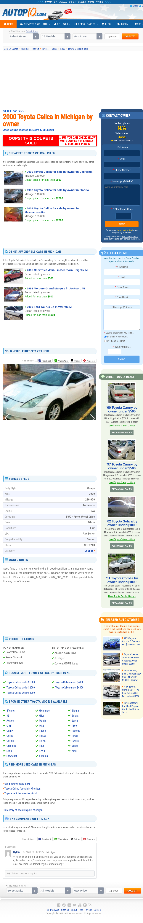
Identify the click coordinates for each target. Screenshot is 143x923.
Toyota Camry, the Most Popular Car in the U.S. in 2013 (131, 705)
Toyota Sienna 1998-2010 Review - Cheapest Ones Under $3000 (131, 659)
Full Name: (122, 147)
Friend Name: (122, 287)
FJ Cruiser (12, 755)
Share (135, 5)
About (74, 909)
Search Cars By (85, 24)
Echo (9, 750)
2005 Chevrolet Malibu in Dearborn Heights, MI (57, 270)
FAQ (81, 909)
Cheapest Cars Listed (34, 24)
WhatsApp (62, 361)
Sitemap (65, 909)
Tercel (75, 735)
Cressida (11, 745)
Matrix (42, 720)
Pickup (42, 735)
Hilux (41, 715)
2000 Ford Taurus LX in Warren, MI (49, 306)
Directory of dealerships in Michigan (23, 809)
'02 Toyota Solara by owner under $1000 (122, 523)
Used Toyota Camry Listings (122, 425)
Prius (41, 745)
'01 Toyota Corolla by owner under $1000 (122, 580)
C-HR (9, 725)
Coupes (88, 550)
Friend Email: (122, 297)
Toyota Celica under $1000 (21, 682)
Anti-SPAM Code (122, 346)
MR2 (41, 725)
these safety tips (124, 230)
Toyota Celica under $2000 (21, 687)
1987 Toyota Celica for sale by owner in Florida (58, 190)
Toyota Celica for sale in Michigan (22, 788)
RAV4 (42, 750)
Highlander (44, 710)
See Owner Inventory (123, 140)
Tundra (75, 740)
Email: (122, 158)
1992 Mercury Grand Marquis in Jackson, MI (56, 288)
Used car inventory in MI (17, 783)
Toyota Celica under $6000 (69, 687)
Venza (75, 745)
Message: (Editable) (122, 181)
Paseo (42, 730)
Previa (42, 740)
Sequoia (43, 755)
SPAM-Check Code (122, 209)
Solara (75, 715)
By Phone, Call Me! (114, 341)
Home (8, 24)
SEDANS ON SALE (121, 432)
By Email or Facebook (116, 337)
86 (8, 715)
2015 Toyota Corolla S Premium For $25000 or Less (131, 640)
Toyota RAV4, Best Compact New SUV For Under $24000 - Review (131, 675)
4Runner (11, 710)
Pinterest (90, 361)
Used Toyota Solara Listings (122, 539)
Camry (10, 730)
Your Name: (121, 266)
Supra (75, 720)
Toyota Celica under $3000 (21, 692)
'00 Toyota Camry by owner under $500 (122, 409)
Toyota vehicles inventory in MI (20, 793)
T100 (74, 725)
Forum (122, 24)
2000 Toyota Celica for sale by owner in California (59, 171)
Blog (106, 24)
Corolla (10, 740)
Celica (10, 735)
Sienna (75, 710)
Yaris (74, 750)
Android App (53, 909)
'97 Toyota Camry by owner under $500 (122, 466)
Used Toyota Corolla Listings (122, 595)
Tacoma (76, 730)
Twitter (75, 360)
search (130, 36)
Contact (97, 909)
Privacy (88, 909)
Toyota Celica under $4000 (69, 682)
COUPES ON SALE (121, 546)
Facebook (46, 361)
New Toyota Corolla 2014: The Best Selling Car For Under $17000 (130, 691)
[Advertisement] (50, 235)
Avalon (10, 720)
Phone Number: (122, 170)
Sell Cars (61, 24)
